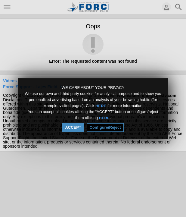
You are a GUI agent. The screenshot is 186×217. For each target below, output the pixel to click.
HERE (100, 105)
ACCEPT (73, 127)
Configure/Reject (105, 127)
